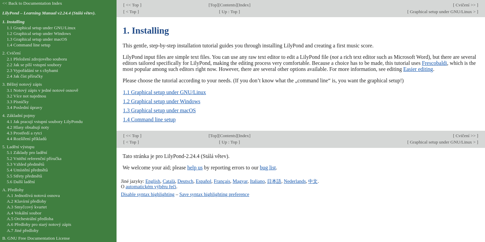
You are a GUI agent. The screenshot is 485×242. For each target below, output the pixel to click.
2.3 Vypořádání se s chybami (32, 70)
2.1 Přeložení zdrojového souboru (37, 59)
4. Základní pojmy (18, 115)
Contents (228, 4)
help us (195, 167)
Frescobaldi (434, 63)
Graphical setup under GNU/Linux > (443, 11)
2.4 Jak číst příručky (25, 76)
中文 (313, 181)
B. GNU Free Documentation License (36, 238)
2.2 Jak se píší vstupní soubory (34, 64)
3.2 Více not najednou (26, 95)
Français (222, 181)
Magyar (240, 181)
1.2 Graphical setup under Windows (161, 101)
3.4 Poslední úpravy (24, 107)
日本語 (274, 181)
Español (203, 181)
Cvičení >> (465, 4)
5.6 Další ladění (21, 181)
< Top (131, 11)
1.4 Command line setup (149, 119)
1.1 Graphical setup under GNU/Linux (164, 92)
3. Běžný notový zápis (22, 84)
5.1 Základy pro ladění (27, 152)
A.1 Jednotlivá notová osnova (33, 195)
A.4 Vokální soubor (24, 212)
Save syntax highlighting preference (214, 194)
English (153, 181)
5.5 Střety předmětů (24, 175)
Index (244, 4)
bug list (268, 167)
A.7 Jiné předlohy (23, 230)
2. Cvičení (11, 52)
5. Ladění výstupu (18, 146)
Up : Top (229, 11)
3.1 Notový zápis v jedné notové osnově (42, 90)
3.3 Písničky (18, 101)
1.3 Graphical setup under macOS (159, 110)
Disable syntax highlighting (147, 194)
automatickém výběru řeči (151, 186)
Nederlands (295, 181)
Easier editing (418, 69)
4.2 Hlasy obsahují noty (28, 127)
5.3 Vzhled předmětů (25, 164)
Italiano (257, 181)
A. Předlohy (13, 189)
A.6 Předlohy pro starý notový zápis (39, 224)
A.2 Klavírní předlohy (26, 201)
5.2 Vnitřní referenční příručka (34, 158)
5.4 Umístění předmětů (27, 169)
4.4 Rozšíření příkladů (26, 138)
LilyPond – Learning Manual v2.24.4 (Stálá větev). (49, 12)
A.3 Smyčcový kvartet (27, 206)
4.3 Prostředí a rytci (24, 132)
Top (213, 4)
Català (169, 181)
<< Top (132, 4)
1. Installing (13, 21)
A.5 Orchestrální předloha (30, 218)
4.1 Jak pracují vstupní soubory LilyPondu (45, 121)
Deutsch (185, 181)
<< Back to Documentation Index (32, 3)
